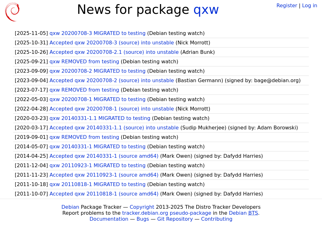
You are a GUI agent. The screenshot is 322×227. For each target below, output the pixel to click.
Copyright (142, 207)
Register (286, 6)
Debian (70, 207)
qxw (206, 9)
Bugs (142, 219)
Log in (309, 6)
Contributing (217, 219)
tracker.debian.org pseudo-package (166, 213)
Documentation (109, 219)
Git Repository (175, 219)
